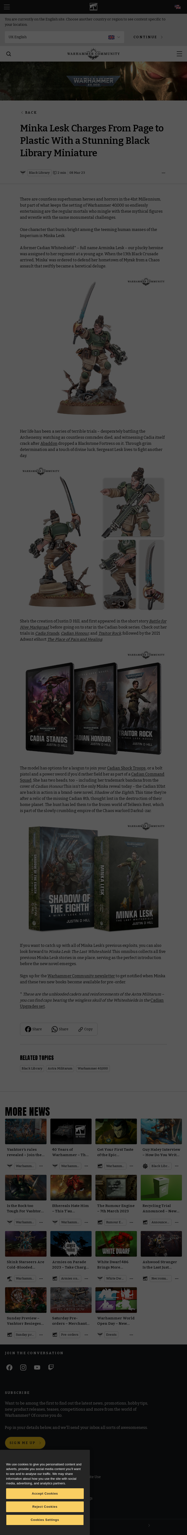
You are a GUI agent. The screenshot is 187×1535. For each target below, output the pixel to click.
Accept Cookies (45, 1493)
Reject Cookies (44, 1506)
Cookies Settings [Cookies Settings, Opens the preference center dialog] (45, 1520)
